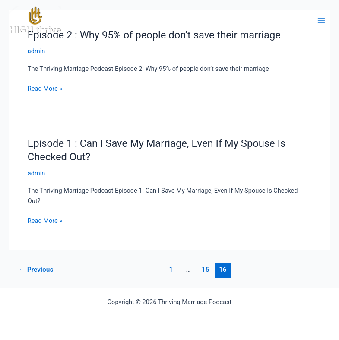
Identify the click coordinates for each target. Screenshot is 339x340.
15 (205, 269)
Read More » (45, 88)
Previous (36, 269)
